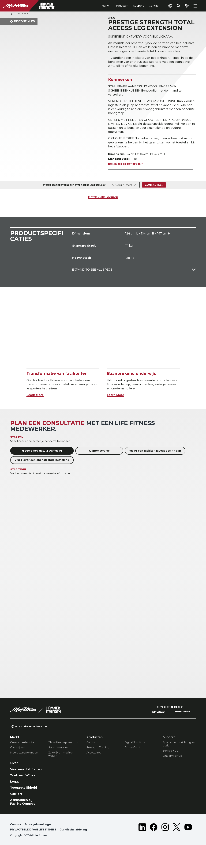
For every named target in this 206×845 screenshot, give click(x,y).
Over (14, 763)
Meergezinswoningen (24, 752)
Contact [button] (15, 824)
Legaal (15, 781)
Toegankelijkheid (23, 787)
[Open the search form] (178, 6)
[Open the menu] (195, 6)
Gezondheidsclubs (22, 742)
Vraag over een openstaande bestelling (42, 459)
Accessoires (93, 752)
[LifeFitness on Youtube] (188, 827)
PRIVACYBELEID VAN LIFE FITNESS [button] (33, 829)
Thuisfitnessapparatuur (63, 742)
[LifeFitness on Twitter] (176, 827)
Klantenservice (99, 450)
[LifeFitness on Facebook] (153, 827)
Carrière (16, 794)
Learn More (35, 395)
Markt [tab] (105, 5)
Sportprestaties (58, 747)
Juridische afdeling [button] (73, 829)
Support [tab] (138, 5)
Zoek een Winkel (23, 775)
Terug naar (19, 14)
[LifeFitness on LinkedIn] (142, 827)
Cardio (90, 742)
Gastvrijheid (17, 747)
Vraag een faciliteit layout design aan (155, 450)
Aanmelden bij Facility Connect (22, 801)
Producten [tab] (121, 5)
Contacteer (154, 184)
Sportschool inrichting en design (179, 744)
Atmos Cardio (133, 747)
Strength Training (97, 747)
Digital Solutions (135, 742)
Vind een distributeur (26, 769)
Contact (154, 5)
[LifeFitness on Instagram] (165, 827)
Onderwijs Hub (172, 755)
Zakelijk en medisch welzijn (61, 754)
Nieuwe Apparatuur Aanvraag (42, 450)
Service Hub (170, 750)
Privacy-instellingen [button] (38, 824)
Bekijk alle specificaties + (125, 163)
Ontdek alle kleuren (103, 197)
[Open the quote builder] (187, 6)
